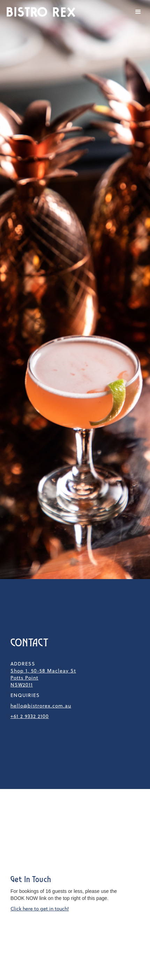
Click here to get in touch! (39, 908)
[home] (39, 12)
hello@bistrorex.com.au (40, 705)
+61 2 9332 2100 (29, 716)
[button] (138, 11)
